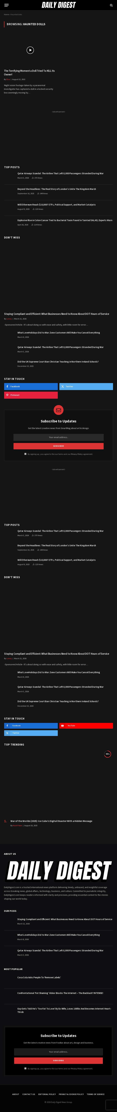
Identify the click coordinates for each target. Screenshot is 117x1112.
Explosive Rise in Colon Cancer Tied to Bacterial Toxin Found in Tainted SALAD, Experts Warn (65, 220)
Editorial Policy (47, 1094)
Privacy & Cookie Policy (71, 1094)
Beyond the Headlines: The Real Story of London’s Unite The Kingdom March (57, 189)
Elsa (8, 79)
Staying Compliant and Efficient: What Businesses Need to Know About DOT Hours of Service (56, 314)
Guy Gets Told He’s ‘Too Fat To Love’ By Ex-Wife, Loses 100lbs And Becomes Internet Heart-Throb (64, 1010)
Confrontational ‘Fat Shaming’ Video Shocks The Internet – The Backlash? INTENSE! (60, 993)
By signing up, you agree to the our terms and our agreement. (58, 454)
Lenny (9, 319)
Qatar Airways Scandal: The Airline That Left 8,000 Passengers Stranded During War (61, 173)
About (15, 1094)
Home (6, 14)
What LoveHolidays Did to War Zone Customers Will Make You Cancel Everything (59, 332)
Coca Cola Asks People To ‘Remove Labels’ (39, 977)
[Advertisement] (58, 136)
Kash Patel (17, 825)
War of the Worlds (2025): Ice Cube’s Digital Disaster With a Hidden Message (51, 821)
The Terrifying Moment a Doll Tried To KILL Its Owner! (29, 73)
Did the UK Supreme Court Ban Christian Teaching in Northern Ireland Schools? (58, 361)
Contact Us (28, 1094)
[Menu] (6, 5)
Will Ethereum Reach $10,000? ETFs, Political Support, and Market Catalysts (57, 204)
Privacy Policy (77, 454)
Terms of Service (95, 1094)
